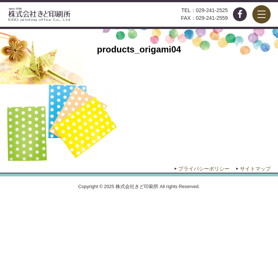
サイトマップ (255, 169)
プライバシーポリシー (204, 169)
